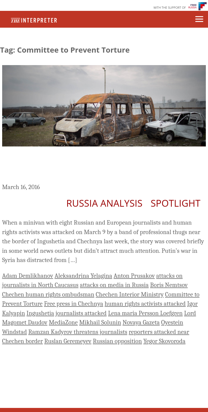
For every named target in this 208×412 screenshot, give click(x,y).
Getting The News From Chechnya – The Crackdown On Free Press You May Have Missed (99, 165)
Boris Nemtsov (169, 285)
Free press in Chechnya (73, 303)
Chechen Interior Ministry (130, 294)
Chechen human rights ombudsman (48, 294)
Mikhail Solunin (100, 322)
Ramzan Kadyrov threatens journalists (77, 332)
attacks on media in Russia (114, 285)
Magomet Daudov (24, 322)
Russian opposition (117, 341)
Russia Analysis (104, 203)
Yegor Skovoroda (164, 341)
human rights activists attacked (145, 303)
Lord (190, 313)
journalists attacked (81, 313)
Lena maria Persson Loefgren (145, 313)
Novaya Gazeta (141, 322)
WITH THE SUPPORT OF (170, 7)
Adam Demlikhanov (27, 275)
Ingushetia (40, 313)
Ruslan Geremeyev (67, 341)
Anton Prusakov (134, 275)
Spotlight (175, 203)
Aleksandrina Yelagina (83, 275)
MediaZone (63, 322)
